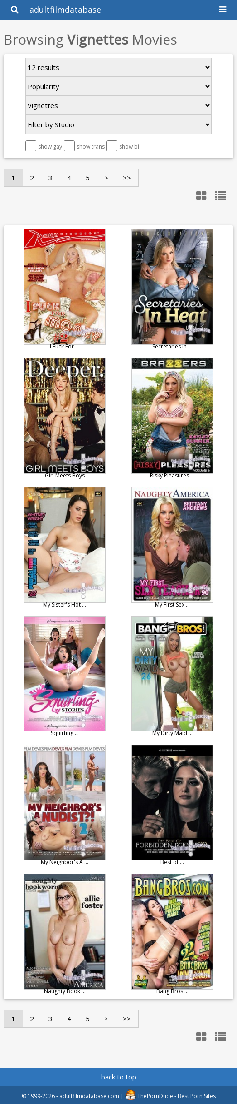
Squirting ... (65, 733)
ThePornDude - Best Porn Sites (170, 1096)
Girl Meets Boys (65, 475)
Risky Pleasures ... (172, 475)
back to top (118, 1076)
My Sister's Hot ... (64, 604)
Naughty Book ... (65, 991)
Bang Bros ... (172, 991)
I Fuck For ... (64, 346)
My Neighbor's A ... (64, 862)
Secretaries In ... (172, 346)
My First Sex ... (172, 604)
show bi (129, 146)
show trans (91, 146)
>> (127, 177)
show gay (50, 146)
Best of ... (172, 862)
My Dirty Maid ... (172, 733)
